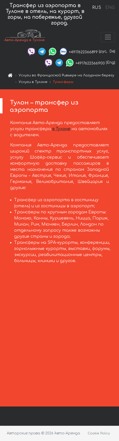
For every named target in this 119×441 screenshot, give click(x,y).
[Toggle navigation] (108, 37)
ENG (109, 7)
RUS (96, 7)
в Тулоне (61, 129)
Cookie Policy (99, 433)
